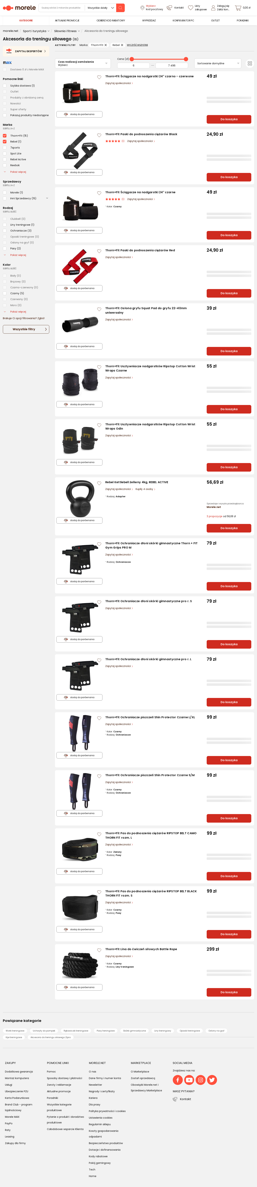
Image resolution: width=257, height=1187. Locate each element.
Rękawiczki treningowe (76, 1030)
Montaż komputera (17, 1078)
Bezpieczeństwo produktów (106, 1143)
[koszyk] (243, 8)
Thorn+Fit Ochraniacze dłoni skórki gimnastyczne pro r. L (148, 659)
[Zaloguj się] (221, 8)
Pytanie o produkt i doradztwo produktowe (65, 1119)
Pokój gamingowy (100, 1163)
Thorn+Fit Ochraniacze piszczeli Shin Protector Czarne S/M (150, 775)
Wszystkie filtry (24, 329)
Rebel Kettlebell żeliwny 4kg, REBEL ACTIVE (136, 482)
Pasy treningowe (106, 1030)
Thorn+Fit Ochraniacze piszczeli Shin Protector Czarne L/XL (150, 717)
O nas (92, 1071)
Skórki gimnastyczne (134, 1030)
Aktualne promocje (59, 1091)
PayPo (8, 1123)
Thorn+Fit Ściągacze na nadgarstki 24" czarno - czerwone (149, 76)
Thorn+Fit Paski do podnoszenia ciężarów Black (141, 134)
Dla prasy (94, 1104)
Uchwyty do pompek (44, 1030)
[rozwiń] (47, 198)
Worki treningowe (15, 1030)
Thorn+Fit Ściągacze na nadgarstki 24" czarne (140, 192)
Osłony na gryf (216, 1030)
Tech (92, 1169)
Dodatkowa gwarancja (19, 1071)
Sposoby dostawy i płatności (64, 1078)
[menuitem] (67, 20)
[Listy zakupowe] (198, 8)
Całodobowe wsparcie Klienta (65, 1129)
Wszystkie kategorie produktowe (59, 1107)
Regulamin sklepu (100, 1124)
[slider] (132, 59)
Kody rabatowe (98, 1156)
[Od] (133, 65)
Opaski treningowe (190, 1030)
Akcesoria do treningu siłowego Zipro (51, 1037)
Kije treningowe (14, 1037)
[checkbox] (19, 85)
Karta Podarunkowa (17, 1098)
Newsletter (95, 1085)
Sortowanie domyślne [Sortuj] (210, 63)
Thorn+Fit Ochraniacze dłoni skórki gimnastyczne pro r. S (148, 601)
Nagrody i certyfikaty (102, 1091)
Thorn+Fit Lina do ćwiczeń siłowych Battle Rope (141, 949)
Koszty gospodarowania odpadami (103, 1133)
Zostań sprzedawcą (143, 1078)
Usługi (8, 1085)
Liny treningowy (162, 1030)
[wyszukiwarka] (82, 8)
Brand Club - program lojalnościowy (18, 1107)
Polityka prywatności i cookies (107, 1111)
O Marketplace (140, 1071)
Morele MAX (12, 1117)
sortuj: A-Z (8, 128)
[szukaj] (120, 8)
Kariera (93, 1098)
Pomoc (51, 1071)
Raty (8, 1130)
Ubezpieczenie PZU (16, 1091)
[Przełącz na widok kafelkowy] (250, 63)
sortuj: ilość (9, 211)
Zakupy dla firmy (15, 1143)
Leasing (9, 1136)
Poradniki (52, 1098)
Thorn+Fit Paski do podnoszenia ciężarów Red (140, 250)
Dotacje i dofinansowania (104, 1150)
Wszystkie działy (97, 8)
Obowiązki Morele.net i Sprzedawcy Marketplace (146, 1087)
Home (92, 1176)
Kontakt (185, 1099)
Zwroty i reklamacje (59, 1085)
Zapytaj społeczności (118, 83)
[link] (67, 20)
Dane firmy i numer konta (105, 1078)
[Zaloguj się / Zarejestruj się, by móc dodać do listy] (99, 77)
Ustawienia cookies (100, 1118)
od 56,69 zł (221, 516)
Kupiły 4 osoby (145, 489)
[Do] (171, 65)
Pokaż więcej (15, 172)
